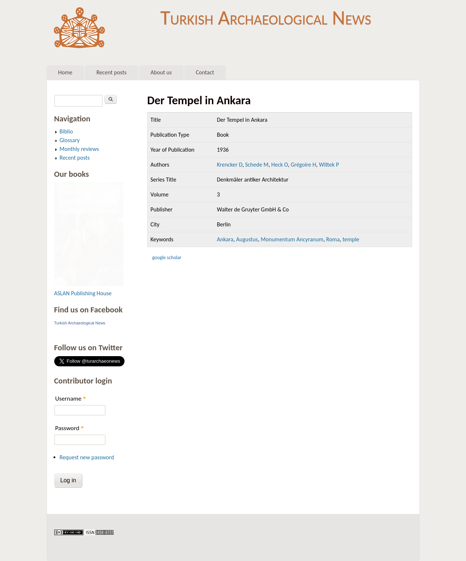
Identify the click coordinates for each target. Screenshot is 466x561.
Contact (205, 72)
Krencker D (229, 164)
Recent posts (111, 72)
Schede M (256, 164)
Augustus (247, 239)
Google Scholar (166, 257)
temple (351, 239)
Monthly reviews (79, 148)
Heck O (279, 164)
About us (161, 72)
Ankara (225, 239)
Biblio (66, 131)
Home (65, 72)
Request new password (87, 457)
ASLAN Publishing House (83, 293)
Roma (333, 239)
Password (69, 428)
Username (70, 398)
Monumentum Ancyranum (292, 239)
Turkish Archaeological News (265, 17)
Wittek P (329, 164)
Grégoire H (303, 164)
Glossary (70, 140)
